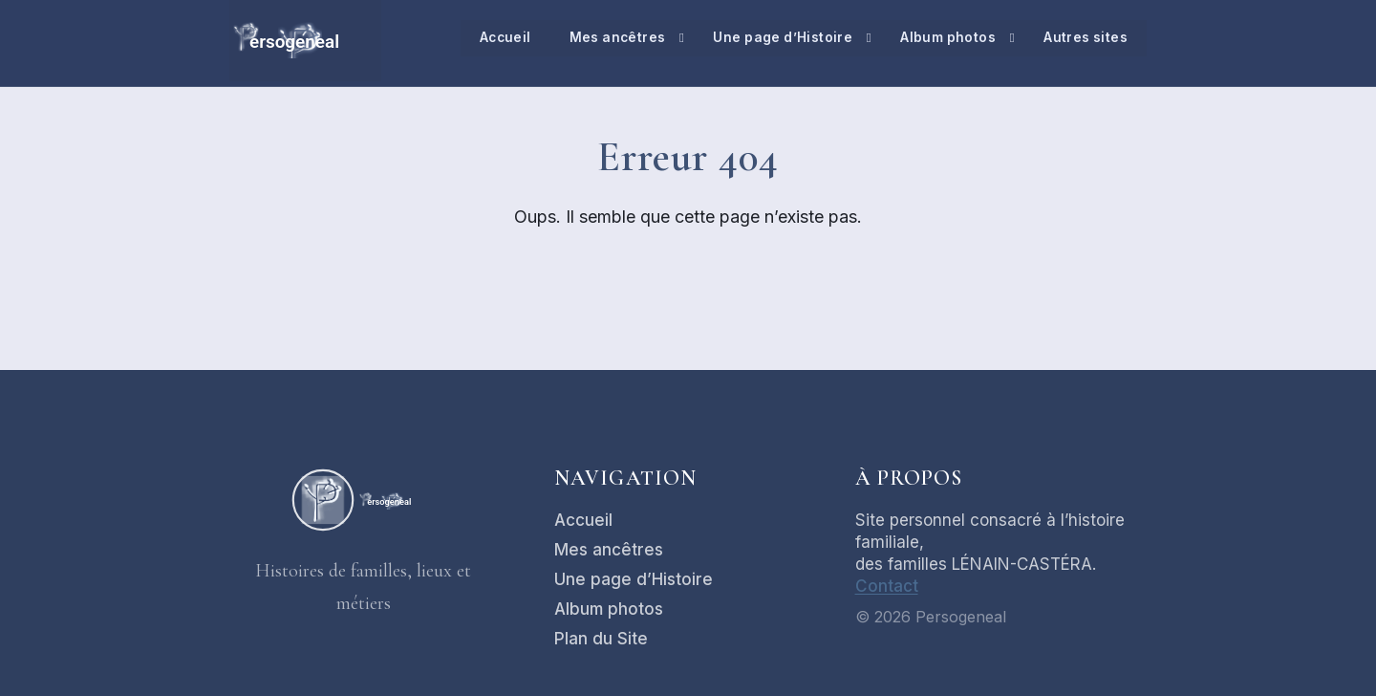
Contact (886, 586)
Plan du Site (601, 638)
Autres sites (1085, 38)
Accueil (498, 38)
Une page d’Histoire (779, 38)
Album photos (946, 38)
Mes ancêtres (612, 38)
